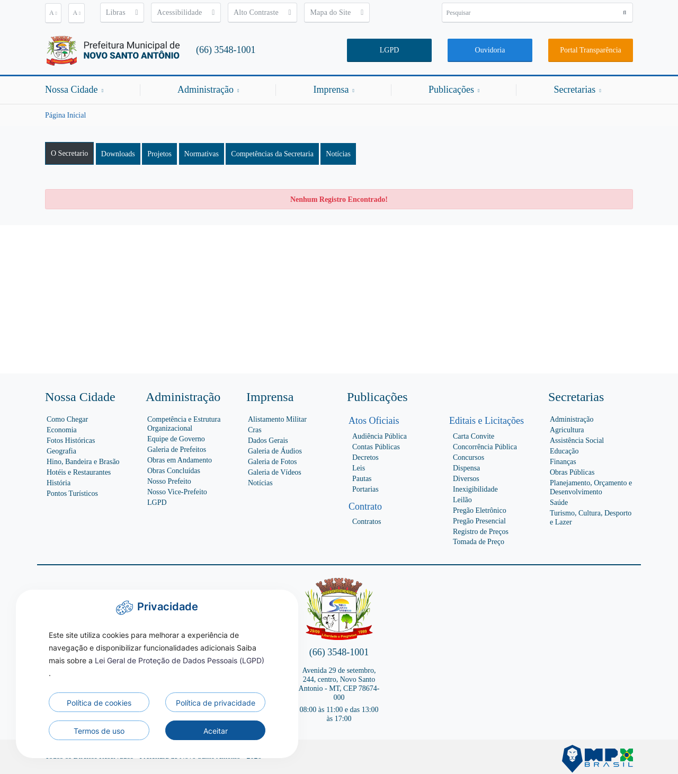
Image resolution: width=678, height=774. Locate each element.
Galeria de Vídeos (274, 472)
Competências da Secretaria (272, 154)
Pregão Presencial (479, 521)
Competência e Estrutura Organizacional (183, 423)
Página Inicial (65, 115)
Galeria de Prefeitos (176, 449)
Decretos (365, 457)
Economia (62, 430)
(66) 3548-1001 (225, 50)
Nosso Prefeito (169, 481)
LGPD (389, 50)
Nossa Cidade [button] (74, 89)
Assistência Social (577, 440)
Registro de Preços (480, 532)
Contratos (366, 522)
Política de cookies (99, 702)
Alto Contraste (262, 12)
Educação (564, 451)
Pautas (362, 479)
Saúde (559, 502)
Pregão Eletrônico (479, 510)
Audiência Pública (379, 436)
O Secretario (69, 153)
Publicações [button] (454, 89)
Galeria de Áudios (275, 451)
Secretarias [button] (577, 89)
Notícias (338, 154)
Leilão (462, 500)
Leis (358, 468)
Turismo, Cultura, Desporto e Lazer (590, 517)
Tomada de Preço (478, 542)
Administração (571, 419)
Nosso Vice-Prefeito (177, 492)
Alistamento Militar (277, 419)
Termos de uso (99, 730)
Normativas (201, 154)
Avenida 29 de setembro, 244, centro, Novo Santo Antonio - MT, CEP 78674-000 (339, 683)
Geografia (61, 451)
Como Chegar (67, 419)
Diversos (466, 479)
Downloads (118, 154)
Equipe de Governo (176, 439)
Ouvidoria (490, 50)
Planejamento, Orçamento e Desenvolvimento (591, 487)
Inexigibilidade (475, 489)
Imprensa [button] (333, 89)
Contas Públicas (376, 447)
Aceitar (215, 730)
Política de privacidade (215, 702)
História (58, 483)
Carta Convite (473, 436)
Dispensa (466, 468)
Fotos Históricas (71, 440)
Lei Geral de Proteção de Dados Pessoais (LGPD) (179, 660)
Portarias (365, 489)
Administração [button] (208, 89)
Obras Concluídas (173, 471)
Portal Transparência (590, 50)
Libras (122, 12)
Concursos (468, 457)
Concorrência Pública (485, 447)
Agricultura (567, 430)
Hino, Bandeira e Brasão (83, 462)
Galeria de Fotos (272, 462)
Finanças (563, 462)
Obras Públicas (572, 472)
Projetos (159, 154)
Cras (255, 430)
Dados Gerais (268, 440)
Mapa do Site (336, 12)
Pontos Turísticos (72, 493)
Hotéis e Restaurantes (79, 472)
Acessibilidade (186, 12)
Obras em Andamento (179, 460)
